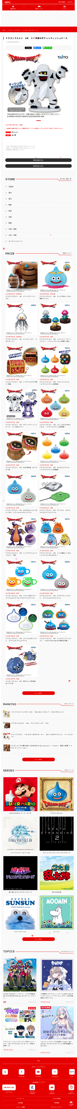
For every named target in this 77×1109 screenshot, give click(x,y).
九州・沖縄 (12, 235)
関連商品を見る (38, 166)
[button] (38, 120)
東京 (10, 199)
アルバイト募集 (20, 1107)
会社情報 (20, 1103)
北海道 (11, 187)
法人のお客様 (56, 1098)
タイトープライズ (14, 30)
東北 (10, 193)
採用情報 (56, 1103)
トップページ (20, 1098)
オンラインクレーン (16, 241)
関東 (10, 205)
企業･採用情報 (61, 2)
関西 (10, 223)
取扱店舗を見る (38, 160)
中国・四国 (12, 229)
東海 (10, 211)
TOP (3, 30)
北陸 (10, 217)
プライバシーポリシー (56, 1107)
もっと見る (38, 693)
